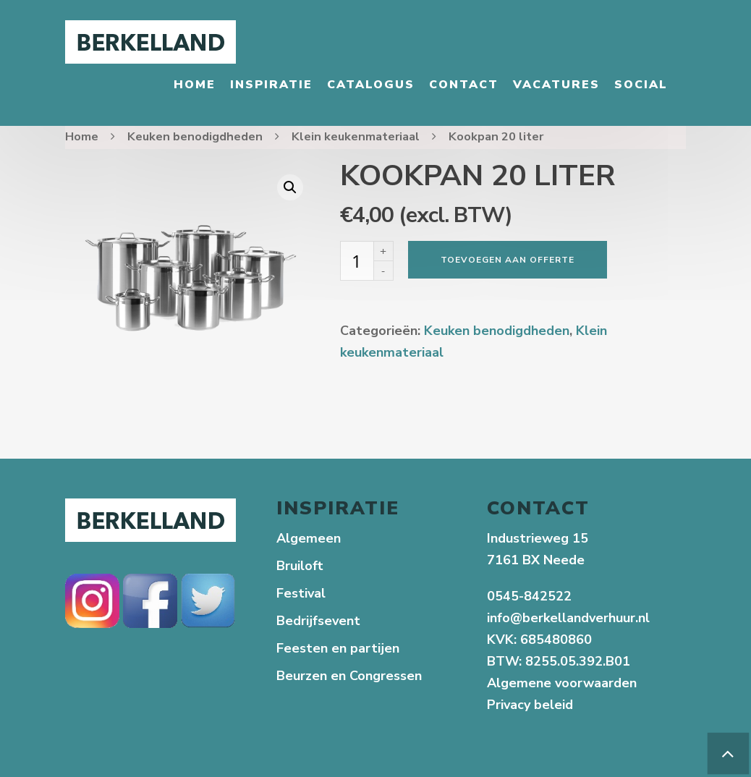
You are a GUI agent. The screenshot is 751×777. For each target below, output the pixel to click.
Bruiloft (299, 565)
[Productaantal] (356, 261)
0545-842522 (529, 596)
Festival (301, 593)
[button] (290, 187)
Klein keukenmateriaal (356, 136)
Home (195, 85)
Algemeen (308, 538)
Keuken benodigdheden (195, 136)
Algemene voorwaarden (562, 683)
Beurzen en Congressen (349, 675)
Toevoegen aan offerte (507, 260)
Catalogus (371, 85)
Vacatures (556, 85)
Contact (463, 85)
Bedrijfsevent (318, 620)
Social (641, 85)
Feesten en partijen (337, 648)
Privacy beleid (532, 704)
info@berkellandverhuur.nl (568, 618)
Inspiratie (271, 85)
